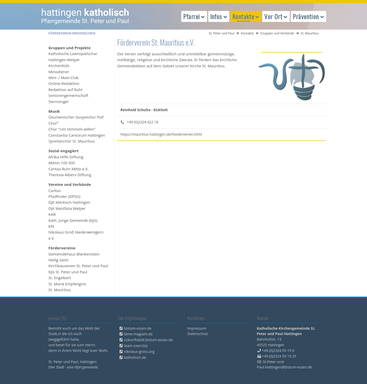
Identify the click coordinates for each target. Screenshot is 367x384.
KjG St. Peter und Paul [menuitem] (67, 271)
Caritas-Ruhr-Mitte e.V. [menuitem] (68, 168)
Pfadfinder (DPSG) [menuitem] (64, 196)
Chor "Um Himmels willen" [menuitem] (72, 129)
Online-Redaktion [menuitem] (63, 83)
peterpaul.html (85, 16)
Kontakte (247, 33)
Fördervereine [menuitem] (61, 247)
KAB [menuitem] (52, 214)
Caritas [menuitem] (54, 190)
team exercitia (136, 345)
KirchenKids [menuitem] (58, 65)
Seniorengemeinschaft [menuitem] (68, 95)
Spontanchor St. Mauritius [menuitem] (71, 141)
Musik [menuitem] (54, 111)
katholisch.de (135, 357)
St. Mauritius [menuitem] (59, 289)
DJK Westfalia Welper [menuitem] (67, 208)
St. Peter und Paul (221, 33)
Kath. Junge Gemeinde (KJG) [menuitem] (72, 220)
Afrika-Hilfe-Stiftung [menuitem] (65, 156)
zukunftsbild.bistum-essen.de (148, 339)
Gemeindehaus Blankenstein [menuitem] (73, 254)
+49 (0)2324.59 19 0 (278, 350)
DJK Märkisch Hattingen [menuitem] (69, 202)
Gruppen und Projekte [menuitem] (69, 47)
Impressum (196, 328)
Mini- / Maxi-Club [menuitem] (63, 77)
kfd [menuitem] (51, 226)
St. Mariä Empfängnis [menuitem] (67, 283)
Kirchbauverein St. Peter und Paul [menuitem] (78, 265)
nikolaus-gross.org (139, 351)
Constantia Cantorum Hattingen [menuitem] (76, 135)
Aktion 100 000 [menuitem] (61, 162)
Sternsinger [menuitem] (58, 101)
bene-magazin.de (138, 333)
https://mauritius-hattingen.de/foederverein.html (161, 134)
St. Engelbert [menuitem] (59, 277)
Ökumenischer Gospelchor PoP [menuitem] (76, 117)
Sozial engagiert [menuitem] (63, 150)
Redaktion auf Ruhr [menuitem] (65, 89)
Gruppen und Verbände (277, 33)
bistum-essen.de (138, 328)
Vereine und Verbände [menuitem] (69, 184)
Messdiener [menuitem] (58, 71)
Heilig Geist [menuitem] (58, 259)
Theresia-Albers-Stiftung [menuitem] (69, 174)
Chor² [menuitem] (53, 123)
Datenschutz (197, 333)
